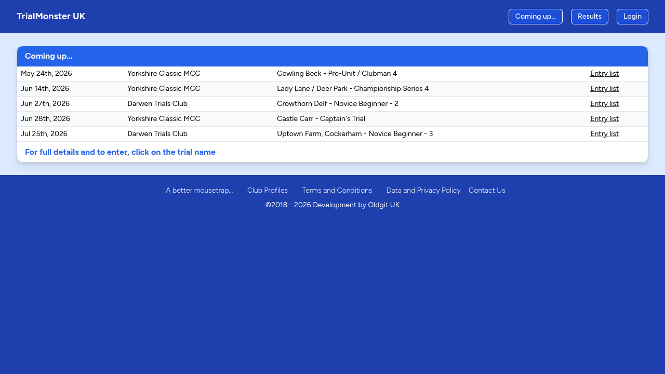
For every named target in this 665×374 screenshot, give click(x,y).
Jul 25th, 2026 (44, 133)
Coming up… (535, 16)
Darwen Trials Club (157, 103)
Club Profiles (267, 190)
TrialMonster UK (51, 16)
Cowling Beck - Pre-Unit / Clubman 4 (337, 73)
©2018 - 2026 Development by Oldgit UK (332, 205)
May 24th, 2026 (46, 73)
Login (632, 16)
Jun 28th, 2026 (45, 118)
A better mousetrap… (199, 190)
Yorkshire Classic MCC (163, 73)
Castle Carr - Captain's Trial (321, 118)
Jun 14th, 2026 (45, 88)
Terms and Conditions (337, 190)
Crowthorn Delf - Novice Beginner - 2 (337, 103)
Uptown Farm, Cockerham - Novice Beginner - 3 (355, 133)
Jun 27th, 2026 (45, 103)
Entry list (604, 73)
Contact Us (487, 190)
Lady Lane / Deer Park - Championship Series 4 (353, 88)
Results (590, 16)
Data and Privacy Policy (424, 190)
